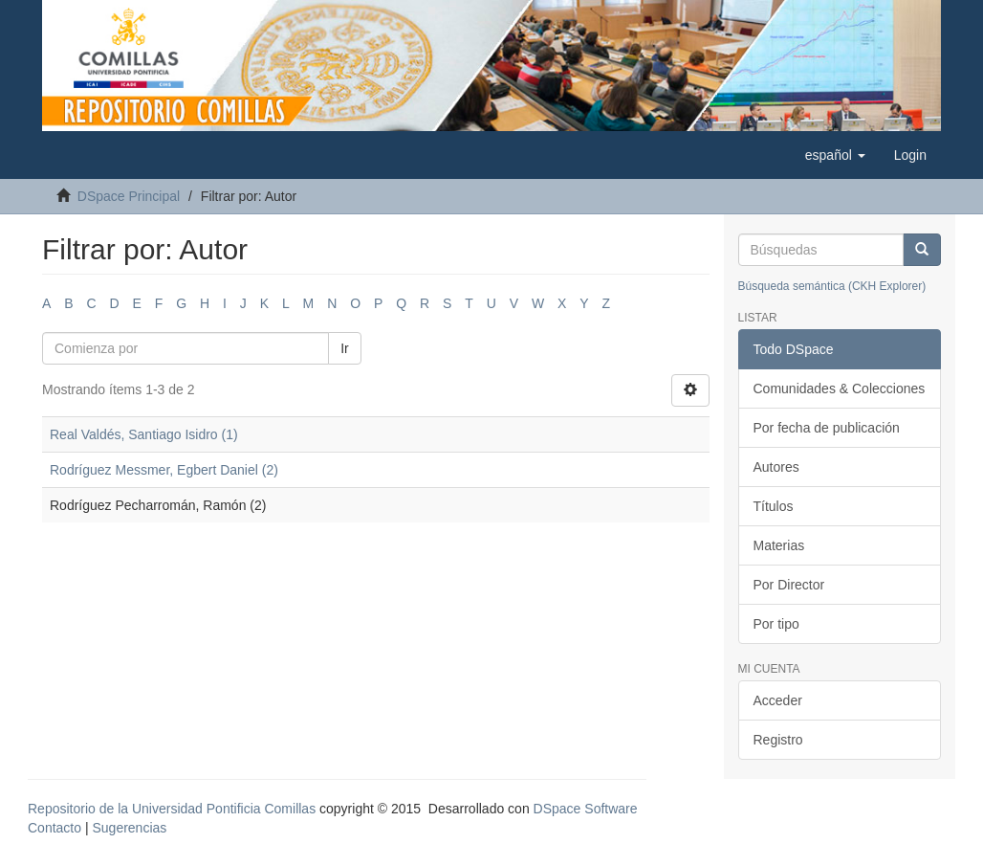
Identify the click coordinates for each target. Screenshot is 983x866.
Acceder (778, 700)
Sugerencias (129, 827)
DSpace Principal (128, 196)
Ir (344, 348)
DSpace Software (586, 808)
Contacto (54, 827)
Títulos (774, 506)
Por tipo (776, 624)
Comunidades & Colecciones (840, 388)
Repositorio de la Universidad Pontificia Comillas (172, 808)
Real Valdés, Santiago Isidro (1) (144, 434)
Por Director (789, 584)
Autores (776, 467)
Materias (779, 545)
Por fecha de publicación (827, 427)
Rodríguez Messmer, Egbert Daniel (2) (164, 469)
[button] (835, 155)
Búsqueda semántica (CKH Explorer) (832, 286)
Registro (778, 739)
